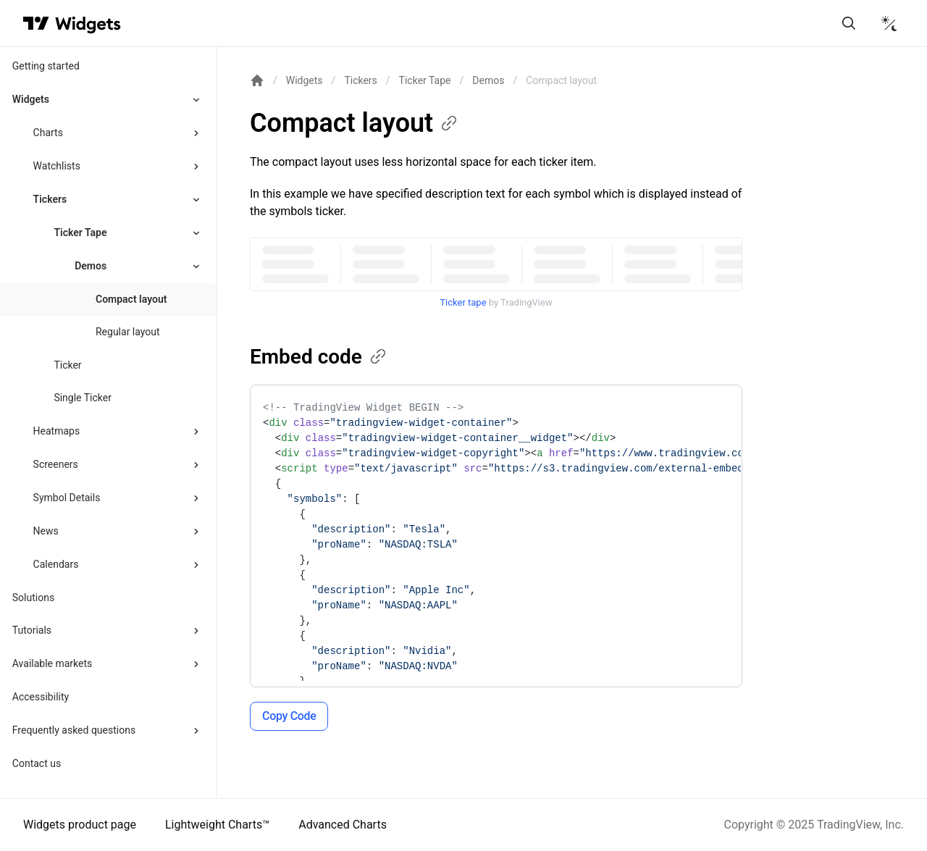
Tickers (50, 199)
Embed (319, 357)
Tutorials (31, 630)
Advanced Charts (342, 824)
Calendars (56, 564)
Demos (488, 80)
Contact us (36, 763)
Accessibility (40, 697)
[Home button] (88, 23)
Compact (354, 123)
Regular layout (128, 332)
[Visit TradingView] (36, 23)
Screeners (55, 464)
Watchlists (56, 166)
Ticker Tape (80, 232)
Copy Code (289, 716)
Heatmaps (56, 431)
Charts (48, 132)
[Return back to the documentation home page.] (257, 80)
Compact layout (131, 299)
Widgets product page (79, 824)
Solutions (33, 597)
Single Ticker (83, 397)
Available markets (52, 663)
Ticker (67, 365)
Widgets (30, 99)
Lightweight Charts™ (217, 824)
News (46, 531)
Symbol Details (67, 497)
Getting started (46, 66)
